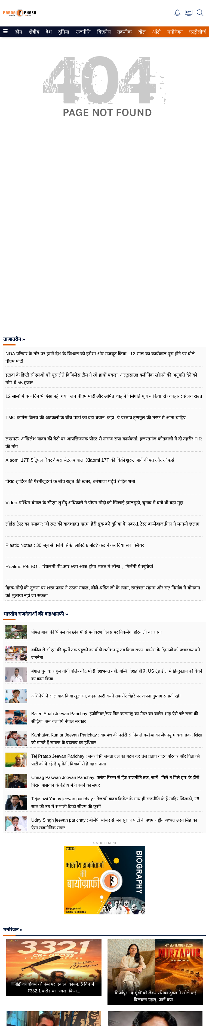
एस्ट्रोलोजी (197, 32)
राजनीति (82, 32)
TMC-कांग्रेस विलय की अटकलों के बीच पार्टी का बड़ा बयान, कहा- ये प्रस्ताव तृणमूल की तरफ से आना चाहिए (95, 417)
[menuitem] (18, 31)
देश (48, 32)
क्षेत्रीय (33, 32)
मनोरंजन (174, 32)
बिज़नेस (103, 32)
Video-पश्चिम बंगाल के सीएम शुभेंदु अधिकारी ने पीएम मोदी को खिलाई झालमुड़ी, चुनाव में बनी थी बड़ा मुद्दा (94, 502)
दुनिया (63, 32)
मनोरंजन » (13, 929)
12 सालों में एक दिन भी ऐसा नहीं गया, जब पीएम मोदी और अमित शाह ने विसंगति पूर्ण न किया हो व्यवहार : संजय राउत (103, 396)
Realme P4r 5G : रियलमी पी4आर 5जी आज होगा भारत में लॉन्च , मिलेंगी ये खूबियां (79, 566)
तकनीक (123, 32)
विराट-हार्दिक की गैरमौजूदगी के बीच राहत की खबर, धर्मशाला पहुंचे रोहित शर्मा (70, 481)
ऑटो (156, 32)
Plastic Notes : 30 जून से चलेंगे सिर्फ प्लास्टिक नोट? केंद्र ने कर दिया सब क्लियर (74, 545)
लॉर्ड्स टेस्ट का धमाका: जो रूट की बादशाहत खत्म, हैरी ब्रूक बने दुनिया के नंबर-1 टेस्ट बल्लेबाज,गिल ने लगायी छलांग (102, 524)
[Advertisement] (104, 191)
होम (18, 32)
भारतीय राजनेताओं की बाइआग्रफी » (35, 614)
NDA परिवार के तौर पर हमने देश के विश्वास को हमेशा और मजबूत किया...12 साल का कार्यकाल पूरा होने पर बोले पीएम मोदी (100, 357)
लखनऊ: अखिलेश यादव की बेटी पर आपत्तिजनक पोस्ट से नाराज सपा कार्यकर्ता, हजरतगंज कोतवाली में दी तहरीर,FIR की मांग (103, 442)
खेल (141, 32)
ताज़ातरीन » (14, 339)
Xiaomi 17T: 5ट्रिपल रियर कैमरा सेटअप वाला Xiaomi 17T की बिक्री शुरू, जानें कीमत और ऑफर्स (89, 460)
